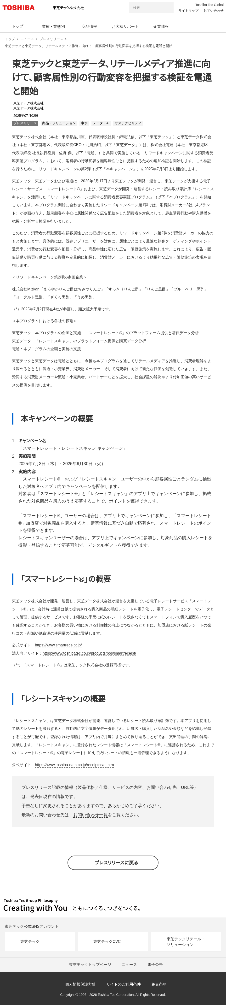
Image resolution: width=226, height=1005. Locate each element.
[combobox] (144, 7)
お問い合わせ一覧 (90, 814)
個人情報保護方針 (80, 984)
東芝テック (30, 942)
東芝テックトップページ (90, 965)
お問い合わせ (213, 10)
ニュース (27, 39)
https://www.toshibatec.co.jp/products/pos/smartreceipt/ (89, 653)
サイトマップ (188, 10)
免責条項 (159, 984)
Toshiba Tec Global (209, 4)
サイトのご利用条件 (123, 984)
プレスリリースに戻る (116, 862)
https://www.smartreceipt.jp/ (58, 645)
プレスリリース (51, 39)
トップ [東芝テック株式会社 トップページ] (10, 39)
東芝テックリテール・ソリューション (186, 942)
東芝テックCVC (107, 942)
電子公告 (155, 965)
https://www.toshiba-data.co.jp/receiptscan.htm (74, 765)
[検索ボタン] (167, 7)
